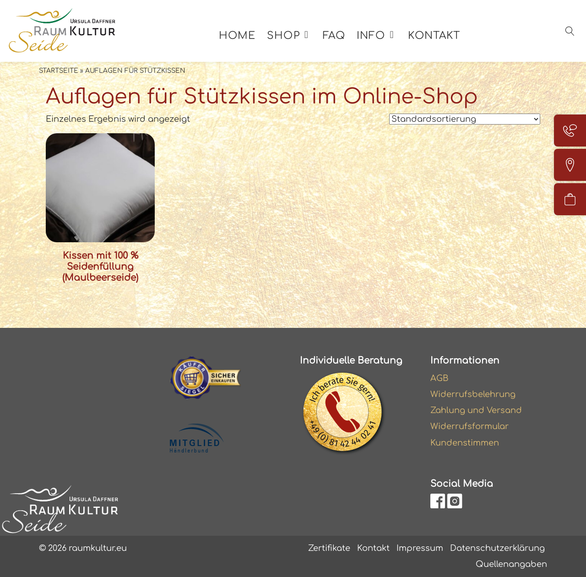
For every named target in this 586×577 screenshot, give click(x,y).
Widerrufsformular (469, 426)
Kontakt (434, 35)
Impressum (419, 548)
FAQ (334, 35)
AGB (439, 378)
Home (237, 35)
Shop (283, 35)
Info (371, 35)
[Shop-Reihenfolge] (464, 119)
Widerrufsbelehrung (472, 394)
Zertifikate (329, 548)
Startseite (58, 70)
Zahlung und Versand (476, 410)
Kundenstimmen (464, 442)
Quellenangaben (511, 564)
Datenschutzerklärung (497, 548)
